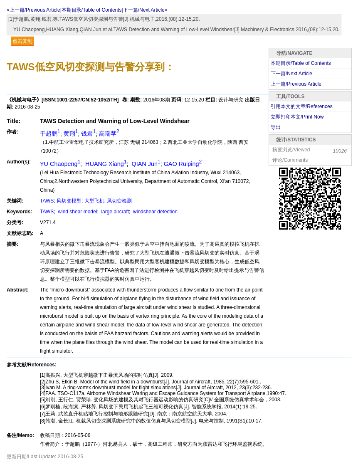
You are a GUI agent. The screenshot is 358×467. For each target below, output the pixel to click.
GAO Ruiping (183, 164)
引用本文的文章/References (302, 106)
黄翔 (71, 133)
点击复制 (22, 41)
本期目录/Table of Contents (92, 10)
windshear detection (155, 212)
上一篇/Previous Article (296, 84)
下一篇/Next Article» (145, 10)
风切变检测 (119, 201)
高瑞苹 (109, 133)
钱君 (88, 133)
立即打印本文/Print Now (297, 117)
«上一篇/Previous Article (33, 10)
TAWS (47, 201)
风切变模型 (69, 201)
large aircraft (114, 212)
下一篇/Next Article (291, 74)
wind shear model (77, 212)
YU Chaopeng (60, 164)
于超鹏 (50, 133)
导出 (276, 127)
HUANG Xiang (105, 164)
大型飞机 (94, 201)
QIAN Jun (145, 164)
